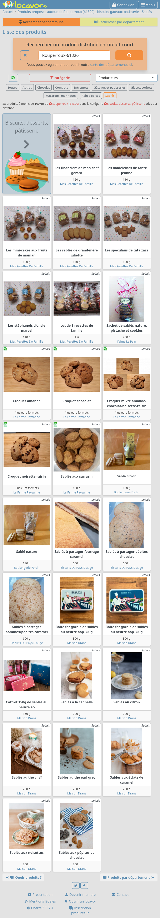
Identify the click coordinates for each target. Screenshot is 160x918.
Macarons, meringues (60, 96)
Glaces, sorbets (141, 87)
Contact (120, 894)
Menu (148, 5)
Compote (61, 87)
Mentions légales (40, 901)
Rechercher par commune (41, 22)
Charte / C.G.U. (40, 908)
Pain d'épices (91, 96)
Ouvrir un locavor (80, 901)
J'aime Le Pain (126, 341)
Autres (27, 87)
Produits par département (128, 877)
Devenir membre (80, 894)
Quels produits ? (23, 877)
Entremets (81, 87)
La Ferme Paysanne (26, 417)
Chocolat (43, 87)
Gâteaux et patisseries (109, 87)
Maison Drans (76, 643)
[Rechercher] (129, 55)
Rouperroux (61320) (64, 104)
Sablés (110, 96)
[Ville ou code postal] (74, 55)
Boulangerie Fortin (127, 492)
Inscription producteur (80, 910)
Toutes (12, 87)
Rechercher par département (119, 22)
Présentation (40, 894)
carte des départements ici (111, 64)
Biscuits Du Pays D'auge (76, 568)
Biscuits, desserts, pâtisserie (124, 104)
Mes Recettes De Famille (76, 184)
